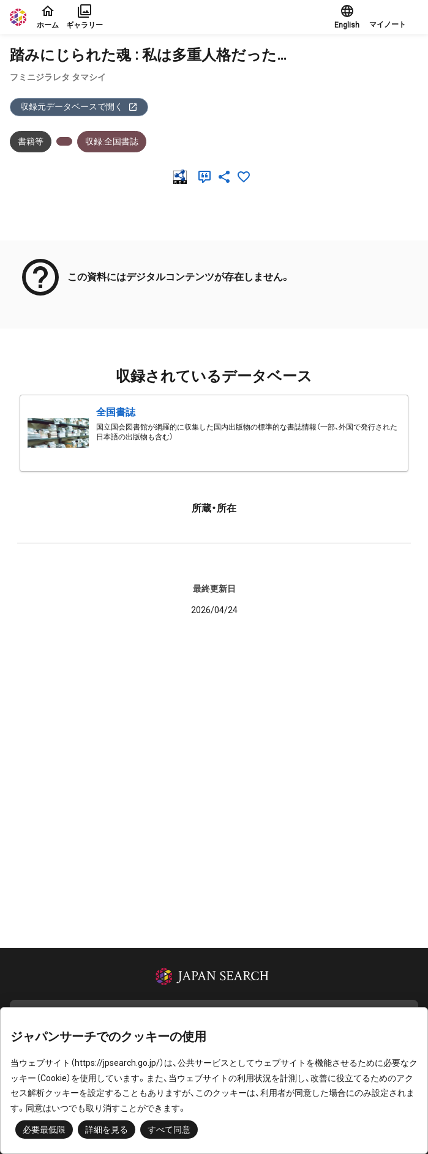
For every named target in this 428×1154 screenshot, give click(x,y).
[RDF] (182, 177)
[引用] (207, 177)
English (346, 16)
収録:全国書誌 (111, 141)
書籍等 (30, 141)
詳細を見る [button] (106, 1129)
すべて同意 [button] (169, 1129)
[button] (393, 17)
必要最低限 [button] (44, 1129)
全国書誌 (115, 412)
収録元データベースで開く (79, 107)
